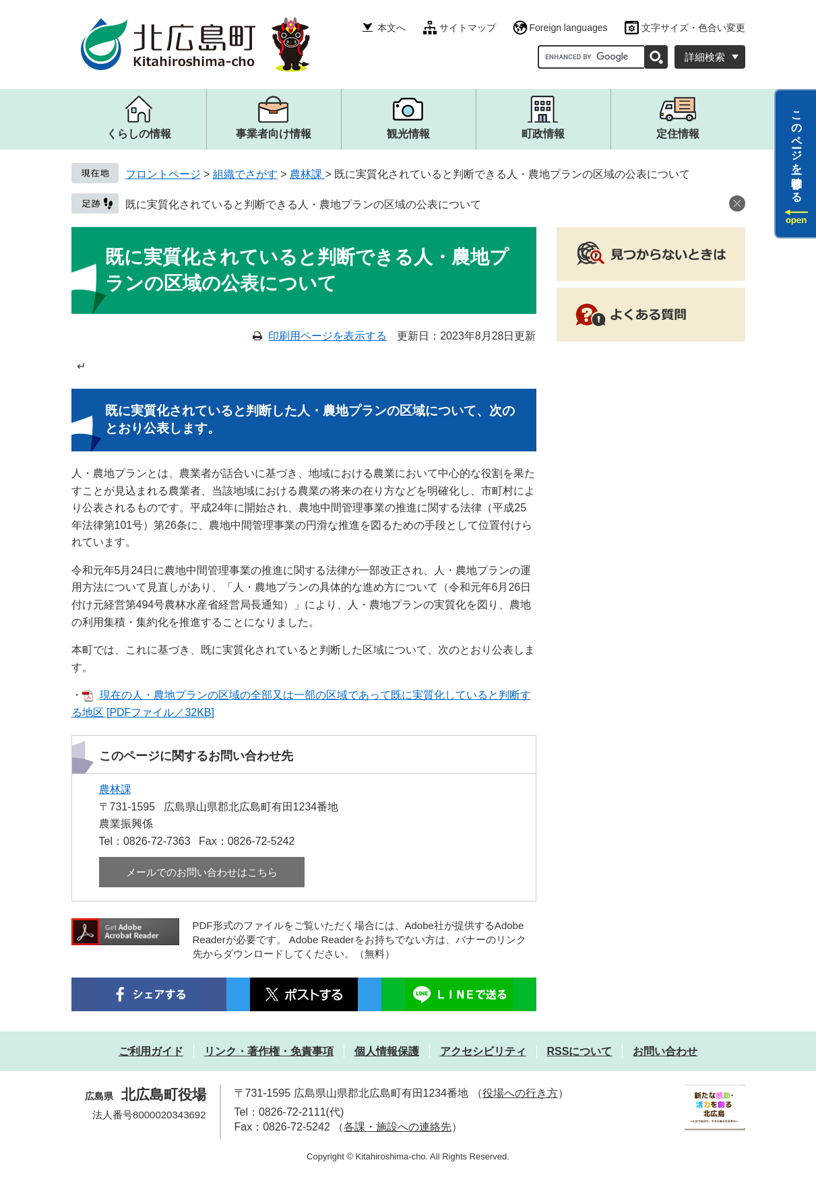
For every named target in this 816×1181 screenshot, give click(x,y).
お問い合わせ (665, 1051)
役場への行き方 (520, 1093)
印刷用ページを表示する (327, 336)
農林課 (307, 174)
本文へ (391, 27)
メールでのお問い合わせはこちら (202, 872)
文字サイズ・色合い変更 (693, 27)
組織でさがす (245, 174)
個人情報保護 (386, 1051)
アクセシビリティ (483, 1051)
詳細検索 (705, 57)
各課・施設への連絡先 (397, 1126)
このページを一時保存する (797, 150)
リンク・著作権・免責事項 (269, 1051)
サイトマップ (467, 27)
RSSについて (580, 1051)
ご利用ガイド (151, 1051)
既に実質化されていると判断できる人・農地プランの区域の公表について (303, 204)
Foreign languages (569, 27)
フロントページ (163, 174)
